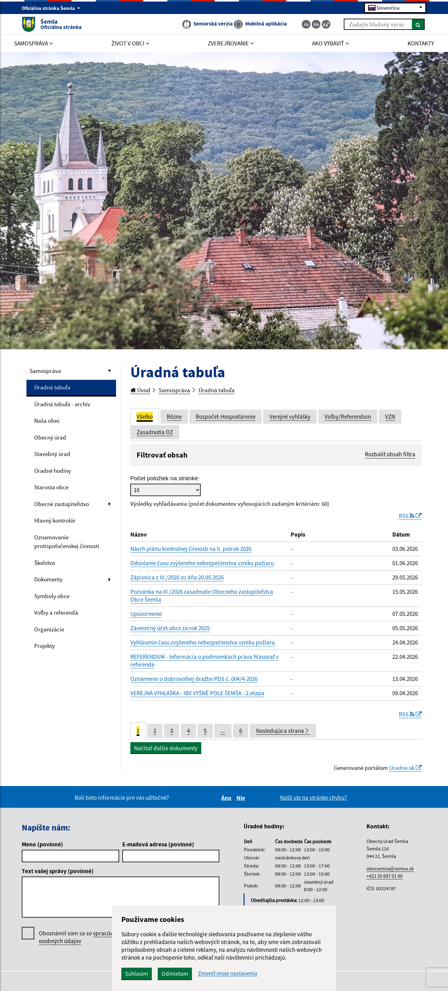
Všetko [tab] (145, 416)
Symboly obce (51, 596)
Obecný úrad (50, 437)
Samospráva (45, 371)
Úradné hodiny (52, 470)
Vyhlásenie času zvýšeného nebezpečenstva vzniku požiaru (202, 642)
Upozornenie (146, 613)
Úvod (140, 390)
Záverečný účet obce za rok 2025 (170, 628)
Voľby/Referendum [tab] (347, 416)
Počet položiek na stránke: (165, 478)
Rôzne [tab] (174, 416)
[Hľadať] (418, 24)
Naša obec (47, 420)
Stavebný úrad (52, 454)
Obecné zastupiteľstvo (61, 504)
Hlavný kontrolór (55, 520)
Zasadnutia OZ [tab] (155, 432)
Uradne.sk (405, 767)
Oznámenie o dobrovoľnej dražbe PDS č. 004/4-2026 (194, 678)
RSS (410, 515)
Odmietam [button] (174, 973)
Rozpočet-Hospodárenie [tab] (225, 416)
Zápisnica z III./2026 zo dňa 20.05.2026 (177, 577)
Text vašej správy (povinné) (58, 871)
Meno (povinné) (42, 844)
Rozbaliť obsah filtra (390, 454)
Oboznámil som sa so (82, 937)
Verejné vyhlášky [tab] (289, 416)
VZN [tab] (390, 416)
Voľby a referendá (56, 612)
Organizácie (49, 629)
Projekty (44, 645)
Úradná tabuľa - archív (62, 404)
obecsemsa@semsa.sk (390, 868)
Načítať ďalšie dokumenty (166, 748)
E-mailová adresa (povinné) (158, 844)
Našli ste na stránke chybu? (313, 797)
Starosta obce (51, 487)
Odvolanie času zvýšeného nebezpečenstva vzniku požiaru (202, 563)
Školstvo (44, 562)
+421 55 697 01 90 (384, 876)
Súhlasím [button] (136, 973)
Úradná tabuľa (52, 387)
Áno (227, 798)
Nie (241, 798)
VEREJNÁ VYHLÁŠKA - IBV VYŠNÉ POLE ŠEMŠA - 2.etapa (197, 693)
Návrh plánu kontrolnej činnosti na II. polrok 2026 (190, 548)
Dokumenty (48, 579)
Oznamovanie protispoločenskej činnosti (66, 541)
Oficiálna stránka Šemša (51, 8)
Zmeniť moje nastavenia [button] (227, 973)
